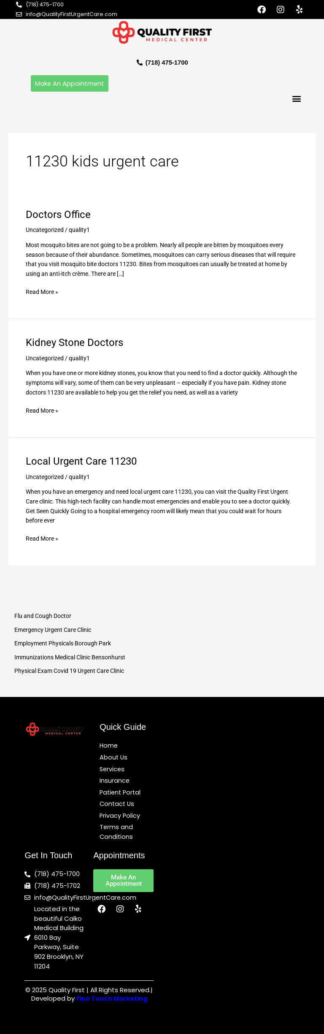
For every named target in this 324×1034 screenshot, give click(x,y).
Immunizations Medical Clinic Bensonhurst (69, 657)
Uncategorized (45, 230)
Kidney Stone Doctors (74, 343)
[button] (297, 99)
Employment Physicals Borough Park (62, 643)
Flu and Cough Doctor (42, 616)
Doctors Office (58, 214)
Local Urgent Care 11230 (81, 462)
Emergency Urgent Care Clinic (52, 629)
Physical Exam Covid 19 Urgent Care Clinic (69, 671)
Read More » (42, 291)
